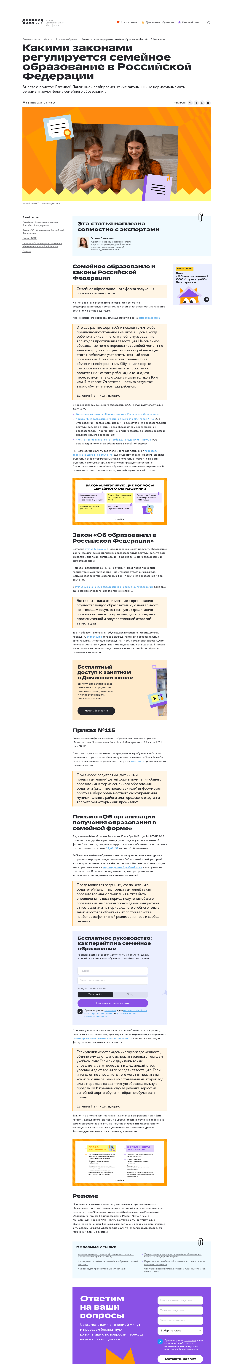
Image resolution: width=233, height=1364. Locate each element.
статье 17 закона (77, 526)
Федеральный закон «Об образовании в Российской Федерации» (100, 389)
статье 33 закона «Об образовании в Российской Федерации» (96, 556)
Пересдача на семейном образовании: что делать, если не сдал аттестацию (171, 1191)
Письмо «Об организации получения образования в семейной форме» (35, 253)
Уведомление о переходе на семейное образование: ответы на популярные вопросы (170, 1184)
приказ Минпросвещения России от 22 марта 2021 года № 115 (98, 394)
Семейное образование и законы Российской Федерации (35, 225)
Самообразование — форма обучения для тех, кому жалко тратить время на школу (92, 1184)
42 (73, 789)
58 (77, 789)
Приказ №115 (29, 244)
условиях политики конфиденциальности (177, 1276)
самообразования (132, 305)
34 (68, 789)
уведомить (92, 710)
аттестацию (62, 601)
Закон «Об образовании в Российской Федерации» (35, 236)
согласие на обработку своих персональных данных (175, 1273)
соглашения (93, 942)
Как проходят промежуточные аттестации (84, 1195)
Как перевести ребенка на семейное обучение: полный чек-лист (95, 1190)
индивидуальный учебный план (75, 808)
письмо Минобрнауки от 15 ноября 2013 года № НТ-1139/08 (96, 410)
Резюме (26, 263)
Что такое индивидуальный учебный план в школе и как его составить (168, 1199)
